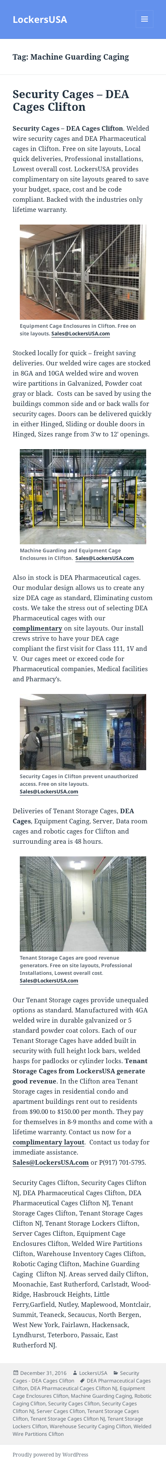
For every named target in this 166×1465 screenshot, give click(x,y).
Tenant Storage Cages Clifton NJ (67, 1418)
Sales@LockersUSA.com (80, 333)
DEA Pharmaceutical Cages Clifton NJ (73, 1388)
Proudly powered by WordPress (50, 1454)
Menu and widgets (144, 27)
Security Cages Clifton (73, 1403)
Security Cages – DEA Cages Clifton (71, 100)
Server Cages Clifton (61, 1411)
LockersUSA (40, 19)
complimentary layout (48, 1142)
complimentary (37, 628)
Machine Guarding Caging (101, 1395)
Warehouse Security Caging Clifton (90, 1426)
